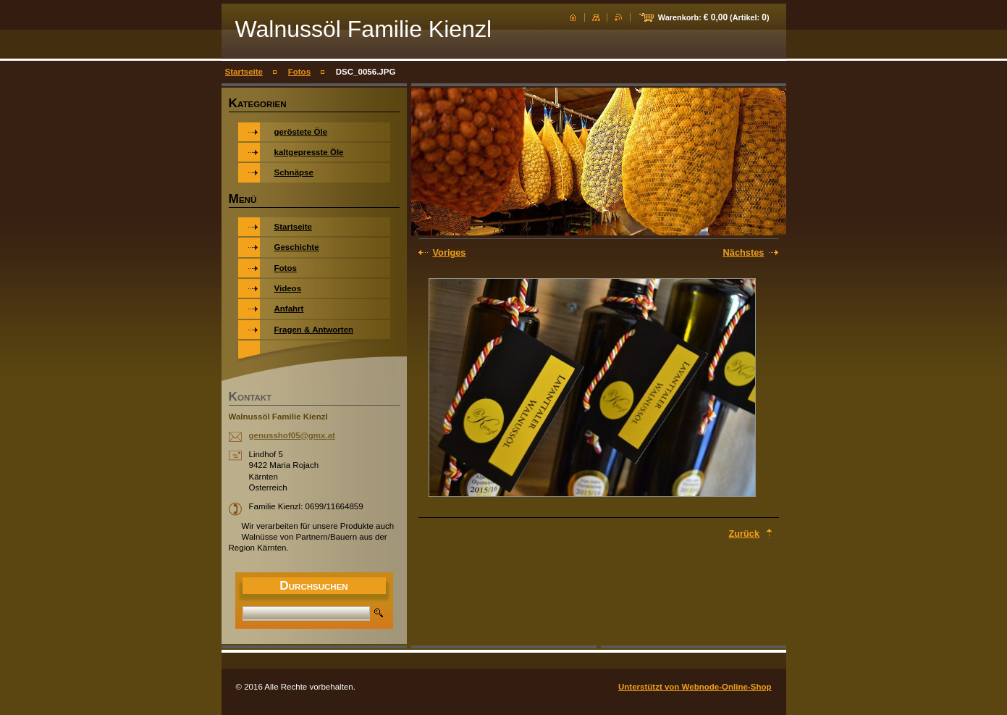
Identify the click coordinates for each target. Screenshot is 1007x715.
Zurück (743, 533)
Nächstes (743, 252)
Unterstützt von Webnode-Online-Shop (695, 686)
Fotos (299, 71)
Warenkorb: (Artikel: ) (714, 17)
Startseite (244, 71)
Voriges (449, 252)
